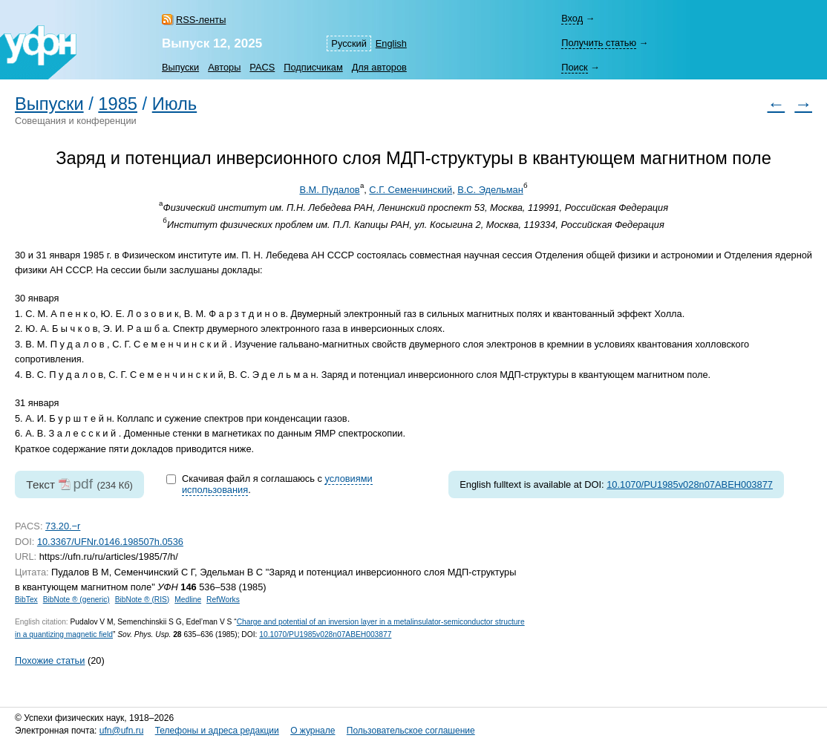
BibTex (26, 599)
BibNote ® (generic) (76, 599)
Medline (187, 599)
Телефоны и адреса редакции (217, 730)
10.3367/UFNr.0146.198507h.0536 (110, 541)
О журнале (312, 730)
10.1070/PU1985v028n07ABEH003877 (690, 484)
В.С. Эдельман (490, 189)
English (391, 43)
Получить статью (598, 42)
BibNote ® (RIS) (142, 599)
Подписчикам (313, 67)
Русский (348, 43)
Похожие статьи (50, 660)
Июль (174, 104)
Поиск (574, 67)
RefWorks (223, 599)
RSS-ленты (201, 19)
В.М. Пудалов (329, 189)
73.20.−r (62, 526)
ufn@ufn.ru (121, 730)
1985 (117, 104)
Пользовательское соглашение (411, 730)
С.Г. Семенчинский (410, 189)
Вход (572, 18)
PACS (262, 67)
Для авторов (379, 67)
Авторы (224, 67)
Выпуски (180, 67)
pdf (83, 484)
